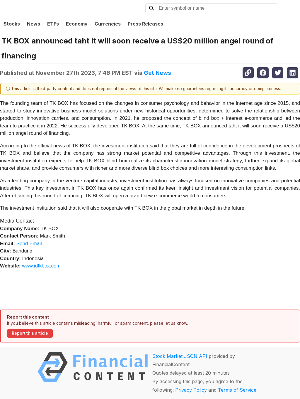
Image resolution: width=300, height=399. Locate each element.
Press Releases (145, 24)
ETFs (53, 24)
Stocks (12, 24)
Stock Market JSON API (179, 356)
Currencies (108, 24)
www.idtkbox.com (41, 266)
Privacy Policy (191, 390)
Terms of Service (237, 390)
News (33, 24)
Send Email (29, 243)
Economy (77, 24)
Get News (157, 72)
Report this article (30, 333)
